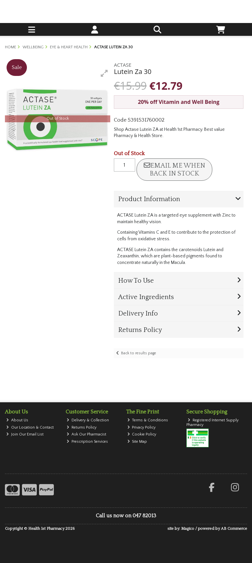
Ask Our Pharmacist (86, 434)
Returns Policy (81, 427)
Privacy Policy (141, 427)
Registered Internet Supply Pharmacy (212, 422)
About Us (17, 420)
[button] (104, 73)
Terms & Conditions (147, 420)
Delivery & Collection (88, 420)
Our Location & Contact (30, 427)
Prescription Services (87, 441)
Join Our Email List (25, 434)
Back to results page (138, 353)
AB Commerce (234, 529)
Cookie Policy (142, 434)
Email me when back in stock (174, 169)
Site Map (137, 441)
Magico (187, 529)
